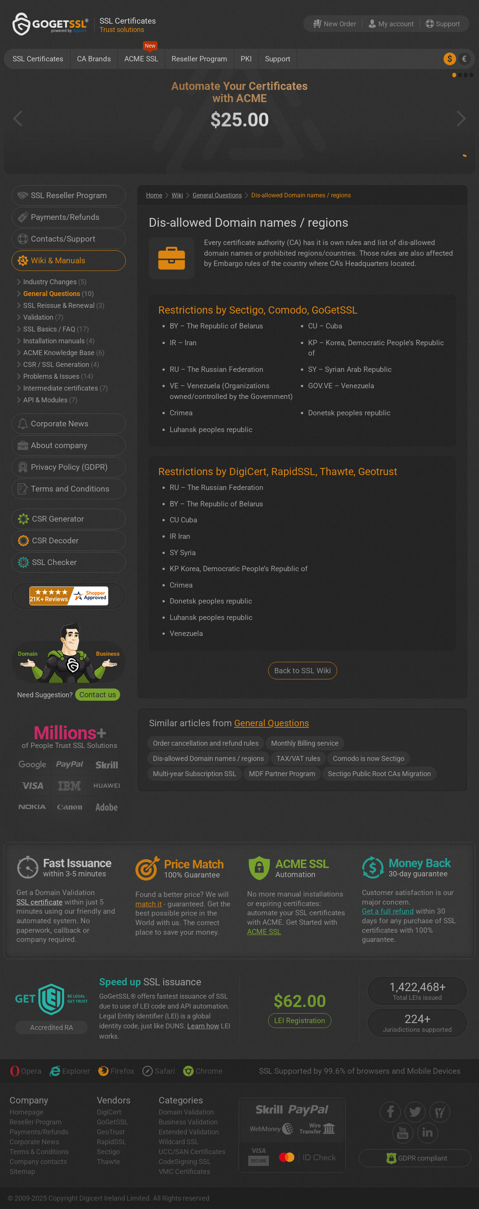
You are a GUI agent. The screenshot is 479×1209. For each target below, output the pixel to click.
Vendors (113, 1100)
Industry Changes (52, 282)
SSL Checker (47, 562)
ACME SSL (141, 56)
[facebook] (390, 1112)
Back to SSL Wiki (302, 670)
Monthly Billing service (305, 743)
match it (148, 904)
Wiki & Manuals (51, 260)
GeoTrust (111, 1132)
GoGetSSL (112, 1122)
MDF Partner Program (282, 774)
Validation (40, 317)
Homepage (26, 1112)
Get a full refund (388, 911)
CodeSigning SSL (185, 1162)
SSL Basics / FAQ (53, 329)
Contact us (97, 694)
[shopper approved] (439, 1112)
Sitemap (22, 1171)
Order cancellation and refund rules (206, 743)
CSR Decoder (48, 540)
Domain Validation (186, 1112)
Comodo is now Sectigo (368, 758)
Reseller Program (199, 58)
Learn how (203, 1026)
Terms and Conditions (63, 489)
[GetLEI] (51, 1000)
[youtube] (402, 1133)
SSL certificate (39, 902)
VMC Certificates (184, 1171)
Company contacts (38, 1162)
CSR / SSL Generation (58, 364)
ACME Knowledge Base (60, 353)
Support (277, 58)
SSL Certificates (38, 58)
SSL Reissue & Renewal (60, 305)
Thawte (108, 1162)
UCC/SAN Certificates (192, 1152)
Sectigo (108, 1152)
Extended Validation (189, 1132)
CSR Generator (51, 519)
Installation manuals (56, 341)
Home (154, 195)
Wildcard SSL (179, 1142)
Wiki (177, 195)
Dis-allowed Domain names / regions (208, 758)
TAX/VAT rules (298, 758)
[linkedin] (427, 1133)
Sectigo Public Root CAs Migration (379, 774)
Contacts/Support (56, 239)
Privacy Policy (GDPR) (63, 467)
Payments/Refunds (59, 217)
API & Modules (47, 400)
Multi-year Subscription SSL (194, 774)
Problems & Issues (55, 376)
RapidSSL (111, 1142)
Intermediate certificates (62, 388)
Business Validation (188, 1122)
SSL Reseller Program (62, 195)
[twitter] (415, 1112)
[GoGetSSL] (52, 24)
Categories (181, 1100)
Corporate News (53, 423)
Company (29, 1100)
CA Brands (94, 58)
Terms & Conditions (39, 1152)
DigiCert (109, 1112)
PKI (246, 58)
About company (52, 445)
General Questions (55, 294)
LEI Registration (299, 1020)
